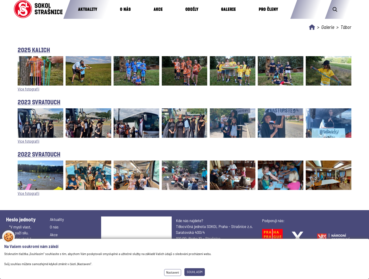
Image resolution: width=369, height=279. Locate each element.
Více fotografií (28, 88)
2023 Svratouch (39, 102)
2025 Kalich (34, 50)
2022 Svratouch (39, 154)
